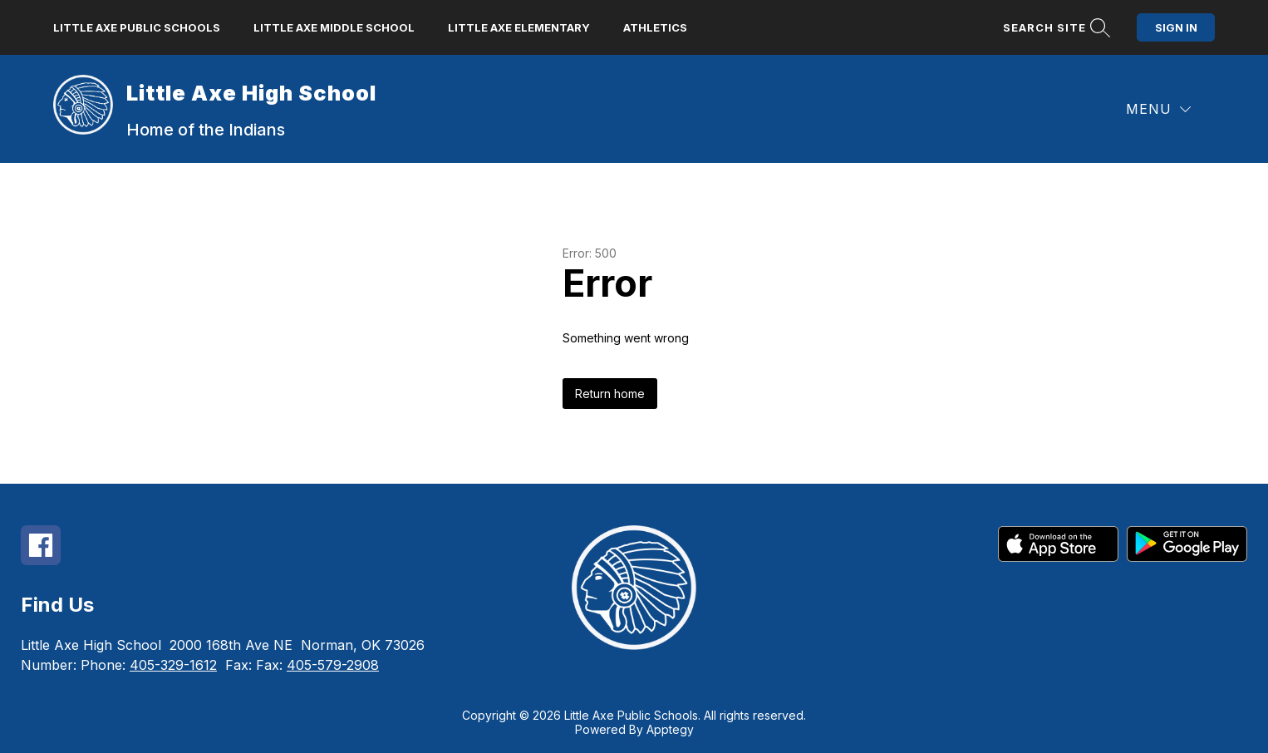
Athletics (655, 27)
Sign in (1176, 27)
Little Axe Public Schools (136, 27)
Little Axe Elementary (519, 27)
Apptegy (670, 729)
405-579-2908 (333, 665)
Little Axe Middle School (334, 27)
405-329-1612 (173, 665)
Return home (610, 393)
